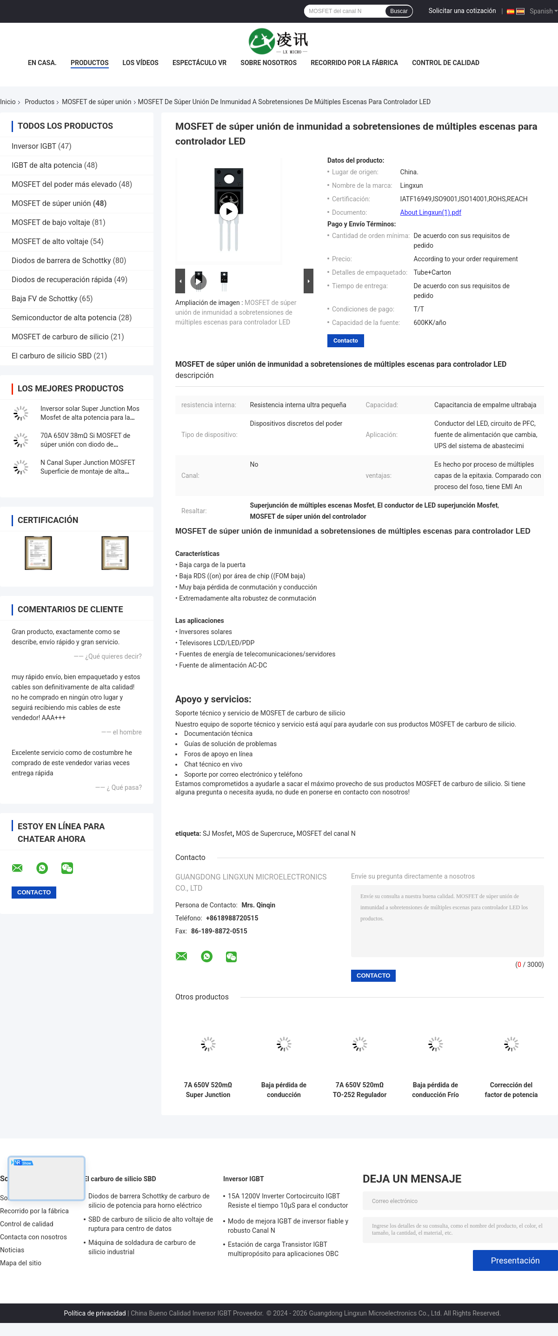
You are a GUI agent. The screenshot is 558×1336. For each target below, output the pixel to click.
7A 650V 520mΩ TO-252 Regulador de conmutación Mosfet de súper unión (360, 1090)
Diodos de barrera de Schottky (61, 260)
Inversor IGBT (34, 146)
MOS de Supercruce (264, 833)
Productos (90, 62)
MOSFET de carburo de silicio (60, 336)
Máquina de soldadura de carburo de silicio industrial (142, 1247)
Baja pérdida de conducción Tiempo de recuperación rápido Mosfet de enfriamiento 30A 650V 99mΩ (284, 1090)
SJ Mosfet (217, 833)
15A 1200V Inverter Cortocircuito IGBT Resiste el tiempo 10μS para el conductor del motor (288, 1202)
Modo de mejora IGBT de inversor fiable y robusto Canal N (288, 1225)
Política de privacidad (95, 1313)
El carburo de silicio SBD (52, 355)
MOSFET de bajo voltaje (51, 222)
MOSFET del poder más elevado (64, 184)
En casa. (42, 62)
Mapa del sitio (20, 1263)
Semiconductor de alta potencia (64, 317)
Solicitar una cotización (462, 10)
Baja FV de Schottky (45, 298)
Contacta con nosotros (33, 1237)
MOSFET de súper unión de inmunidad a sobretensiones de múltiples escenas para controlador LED (235, 312)
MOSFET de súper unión (96, 102)
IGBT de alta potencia (47, 165)
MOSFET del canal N (326, 833)
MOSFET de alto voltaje (50, 241)
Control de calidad (445, 62)
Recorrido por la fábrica (354, 62)
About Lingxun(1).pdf (431, 212)
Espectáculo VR (199, 62)
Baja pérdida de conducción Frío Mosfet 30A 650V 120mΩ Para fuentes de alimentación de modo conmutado (435, 1090)
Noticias (12, 1250)
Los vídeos (141, 62)
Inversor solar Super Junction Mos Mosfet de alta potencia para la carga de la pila (90, 417)
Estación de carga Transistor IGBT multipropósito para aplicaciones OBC (283, 1249)
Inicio (8, 102)
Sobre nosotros (268, 62)
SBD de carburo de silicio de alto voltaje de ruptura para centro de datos (150, 1224)
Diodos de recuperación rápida (62, 279)
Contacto (345, 340)
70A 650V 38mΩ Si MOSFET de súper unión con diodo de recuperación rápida (85, 444)
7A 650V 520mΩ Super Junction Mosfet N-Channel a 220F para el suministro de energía (208, 1090)
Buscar (398, 11)
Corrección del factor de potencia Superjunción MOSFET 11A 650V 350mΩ (511, 1090)
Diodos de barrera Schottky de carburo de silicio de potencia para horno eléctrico (149, 1200)
